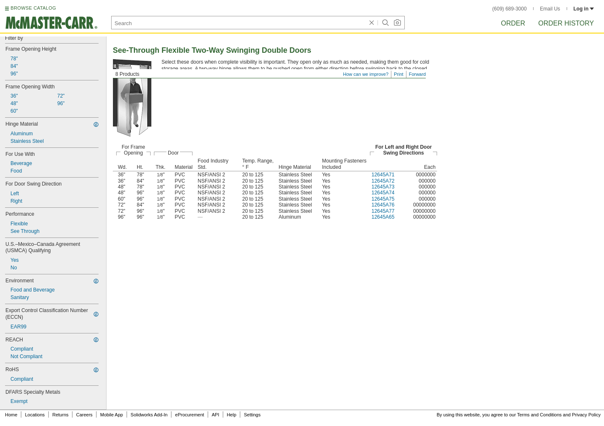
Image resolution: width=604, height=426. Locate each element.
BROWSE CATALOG (33, 7)
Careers (84, 414)
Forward (417, 74)
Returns (60, 414)
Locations (35, 414)
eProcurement (189, 414)
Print (399, 74)
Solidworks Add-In (148, 414)
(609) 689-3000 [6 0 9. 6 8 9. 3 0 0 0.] (509, 9)
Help (232, 414)
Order (513, 23)
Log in (583, 9)
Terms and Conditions (539, 414)
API (215, 414)
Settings (252, 414)
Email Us (550, 9)
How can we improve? (365, 74)
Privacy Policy (586, 414)
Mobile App (111, 414)
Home (11, 414)
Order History (566, 23)
